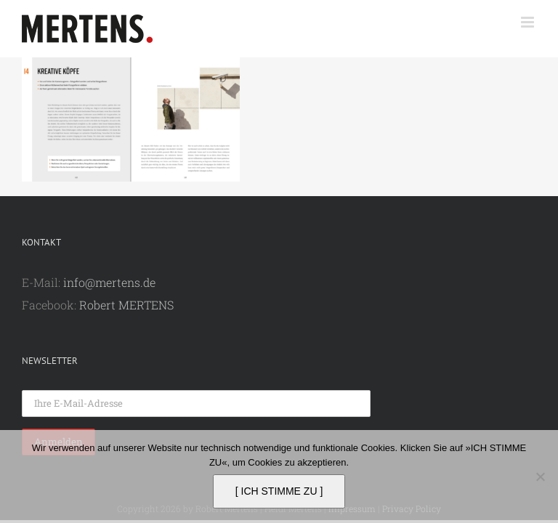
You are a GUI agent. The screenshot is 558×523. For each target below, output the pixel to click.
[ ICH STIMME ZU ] (279, 491)
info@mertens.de (109, 282)
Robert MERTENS (126, 304)
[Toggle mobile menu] (528, 22)
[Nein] (540, 476)
